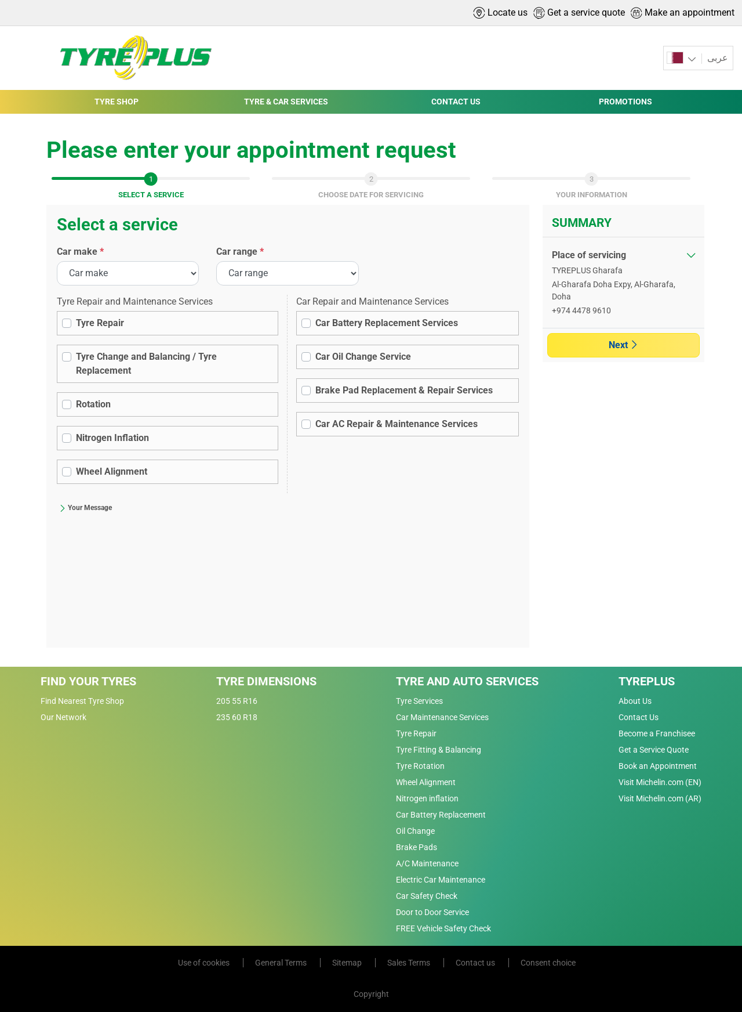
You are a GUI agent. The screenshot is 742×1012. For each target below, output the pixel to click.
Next (623, 344)
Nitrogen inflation (427, 798)
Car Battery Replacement (441, 814)
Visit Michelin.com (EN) (660, 782)
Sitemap (347, 962)
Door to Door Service (432, 912)
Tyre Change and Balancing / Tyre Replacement (146, 363)
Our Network (63, 717)
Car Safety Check (426, 896)
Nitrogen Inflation (112, 437)
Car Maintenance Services (442, 717)
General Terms (281, 962)
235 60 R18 (236, 717)
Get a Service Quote (654, 749)
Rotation (93, 404)
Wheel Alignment (111, 471)
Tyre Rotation (420, 766)
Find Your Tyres (88, 681)
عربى (716, 57)
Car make (80, 251)
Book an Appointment (658, 766)
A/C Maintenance (427, 863)
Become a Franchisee (657, 733)
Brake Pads (416, 847)
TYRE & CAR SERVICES (286, 101)
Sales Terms (409, 962)
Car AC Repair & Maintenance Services (396, 423)
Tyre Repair (100, 322)
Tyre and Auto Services (467, 681)
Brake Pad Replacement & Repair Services (404, 390)
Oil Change (415, 831)
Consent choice (548, 962)
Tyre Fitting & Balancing (438, 749)
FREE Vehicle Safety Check (443, 928)
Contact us (476, 962)
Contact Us (639, 717)
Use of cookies (204, 962)
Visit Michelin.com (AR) (660, 798)
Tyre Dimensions (266, 681)
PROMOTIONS (625, 101)
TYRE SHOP (116, 101)
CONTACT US (456, 101)
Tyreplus (647, 681)
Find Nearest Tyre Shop (82, 701)
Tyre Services (419, 701)
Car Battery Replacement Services (386, 322)
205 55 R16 (236, 701)
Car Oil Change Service (363, 356)
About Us (635, 701)
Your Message (85, 508)
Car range (240, 251)
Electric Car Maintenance (440, 879)
